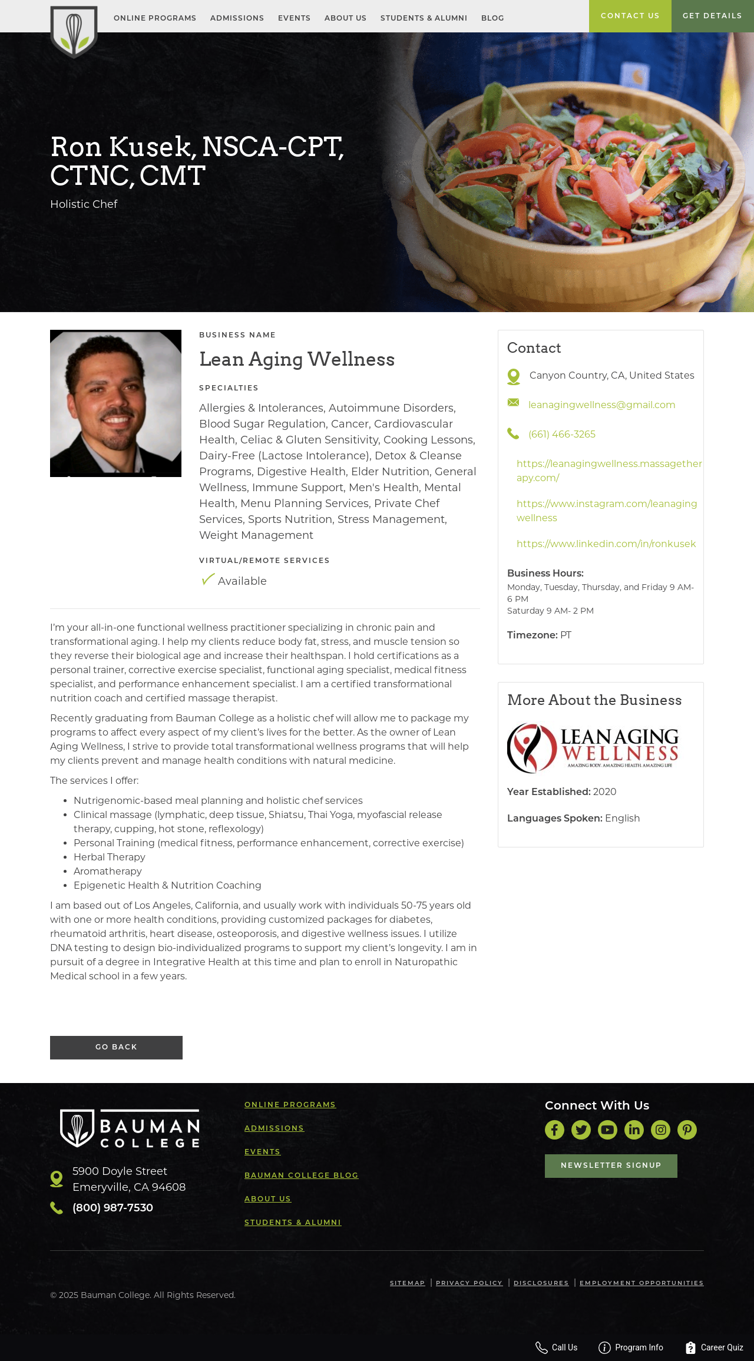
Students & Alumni (424, 18)
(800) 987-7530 (112, 1208)
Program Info (630, 1348)
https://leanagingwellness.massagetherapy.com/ (609, 471)
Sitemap (407, 1283)
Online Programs (155, 18)
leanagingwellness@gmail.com (602, 404)
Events (294, 18)
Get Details (713, 16)
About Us (346, 18)
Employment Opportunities (642, 1283)
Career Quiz (713, 1348)
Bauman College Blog (301, 1176)
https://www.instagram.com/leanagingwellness (607, 511)
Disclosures (541, 1283)
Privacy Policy (469, 1283)
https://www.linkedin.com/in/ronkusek (606, 543)
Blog (492, 18)
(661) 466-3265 (562, 434)
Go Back (116, 1047)
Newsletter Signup (611, 1166)
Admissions (237, 18)
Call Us (556, 1348)
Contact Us (630, 16)
